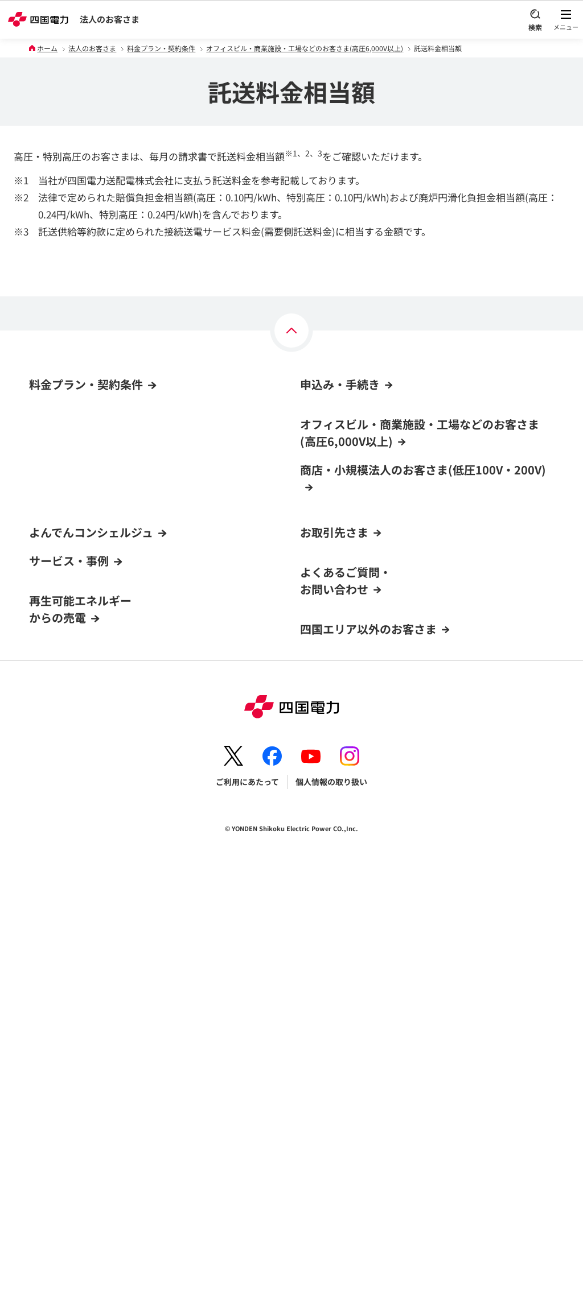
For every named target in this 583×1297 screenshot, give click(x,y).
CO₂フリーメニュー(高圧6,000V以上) (95, 455)
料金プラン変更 (328, 660)
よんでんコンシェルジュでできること (96, 830)
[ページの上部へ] (291, 330)
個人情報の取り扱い (331, 1198)
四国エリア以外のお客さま (368, 1046)
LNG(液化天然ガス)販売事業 (350, 929)
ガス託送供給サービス (340, 950)
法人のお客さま (109, 19)
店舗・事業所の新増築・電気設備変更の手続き (383, 703)
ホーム (47, 48)
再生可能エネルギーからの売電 (80, 938)
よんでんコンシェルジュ (91, 759)
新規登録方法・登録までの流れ (85, 851)
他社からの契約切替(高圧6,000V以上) (368, 490)
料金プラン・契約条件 (161, 48)
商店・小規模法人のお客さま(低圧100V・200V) (114, 433)
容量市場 (316, 885)
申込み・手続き (340, 384)
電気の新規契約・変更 (340, 468)
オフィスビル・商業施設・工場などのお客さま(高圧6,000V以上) (304, 48)
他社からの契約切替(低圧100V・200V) (369, 616)
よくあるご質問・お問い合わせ (345, 997)
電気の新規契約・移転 (340, 594)
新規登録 (45, 807)
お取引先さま (334, 759)
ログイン (49, 786)
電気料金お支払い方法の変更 (352, 512)
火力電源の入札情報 (336, 819)
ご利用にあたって (247, 1198)
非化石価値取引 (328, 863)
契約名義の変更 (328, 682)
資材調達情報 (324, 797)
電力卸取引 (320, 841)
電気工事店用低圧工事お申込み (360, 906)
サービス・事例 (69, 890)
